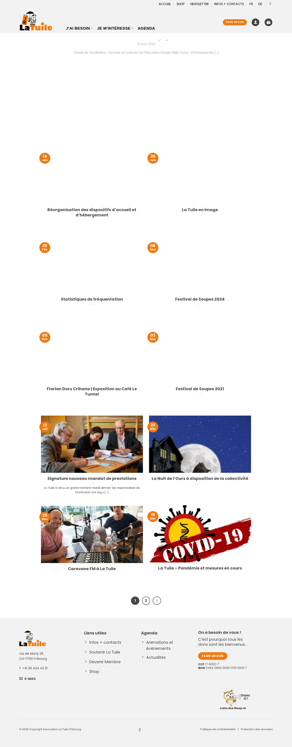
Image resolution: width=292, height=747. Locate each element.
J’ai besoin (79, 28)
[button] (255, 22)
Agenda (146, 28)
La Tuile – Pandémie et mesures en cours (200, 568)
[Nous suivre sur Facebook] (270, 4)
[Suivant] (157, 601)
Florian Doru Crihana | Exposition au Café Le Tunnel (92, 391)
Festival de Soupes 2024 (200, 299)
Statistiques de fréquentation (92, 299)
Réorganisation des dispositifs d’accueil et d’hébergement (91, 212)
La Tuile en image (200, 210)
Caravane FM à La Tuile (92, 569)
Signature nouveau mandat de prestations (91, 478)
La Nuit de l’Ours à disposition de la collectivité (200, 478)
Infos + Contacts (229, 4)
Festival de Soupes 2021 (200, 389)
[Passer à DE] (260, 4)
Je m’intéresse (115, 28)
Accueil (165, 4)
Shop (181, 4)
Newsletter (199, 4)
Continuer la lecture (146, 61)
